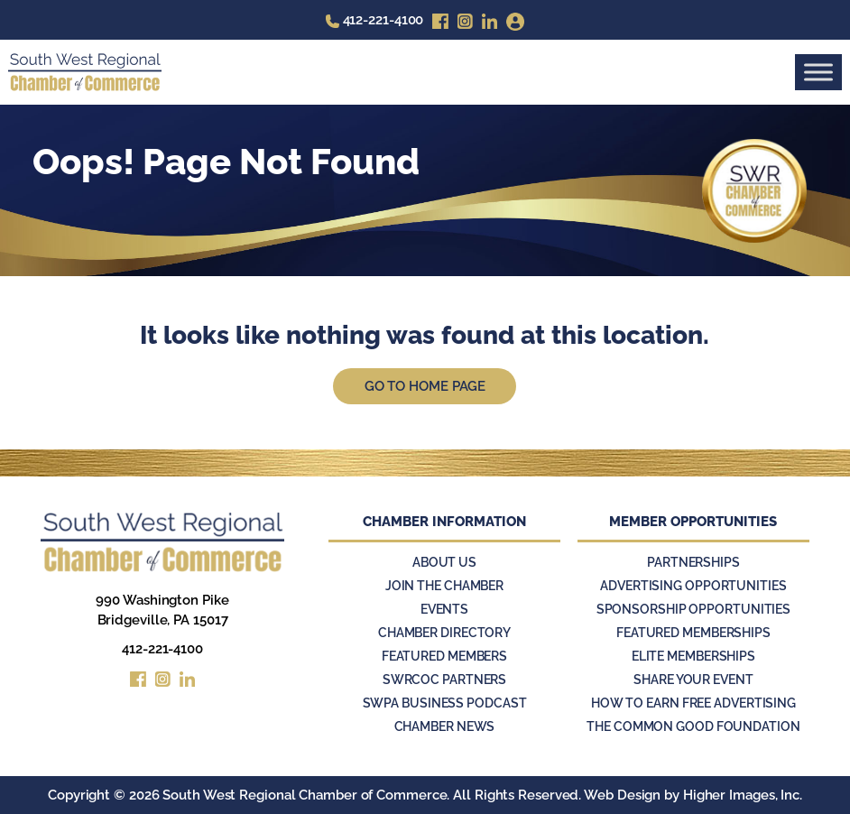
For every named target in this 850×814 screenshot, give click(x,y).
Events (444, 609)
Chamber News (444, 726)
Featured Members (444, 656)
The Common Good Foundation (693, 726)
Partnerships (693, 562)
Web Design (622, 795)
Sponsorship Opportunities (693, 609)
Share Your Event (693, 679)
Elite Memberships (693, 656)
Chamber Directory (444, 632)
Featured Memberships (693, 632)
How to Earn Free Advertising (693, 703)
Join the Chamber (444, 585)
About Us (444, 562)
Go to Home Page (425, 386)
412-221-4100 (162, 649)
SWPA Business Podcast (445, 703)
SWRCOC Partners (445, 679)
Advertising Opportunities (693, 585)
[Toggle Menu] (818, 71)
